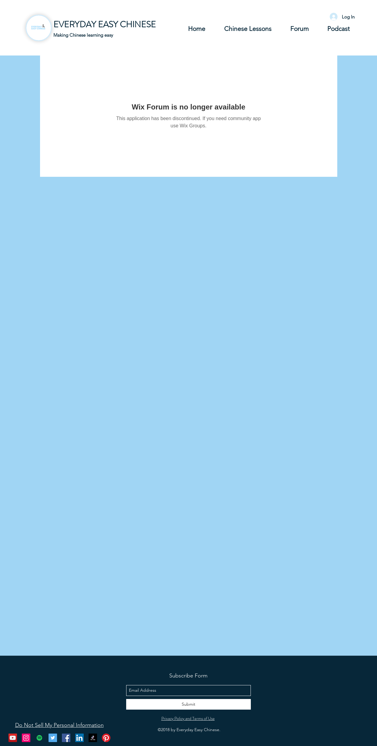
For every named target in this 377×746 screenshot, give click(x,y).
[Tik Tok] (93, 738)
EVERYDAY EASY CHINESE (104, 24)
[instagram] (26, 738)
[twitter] (53, 738)
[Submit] (188, 704)
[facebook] (66, 738)
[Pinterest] (106, 738)
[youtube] (12, 738)
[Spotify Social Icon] (39, 738)
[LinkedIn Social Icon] (79, 738)
